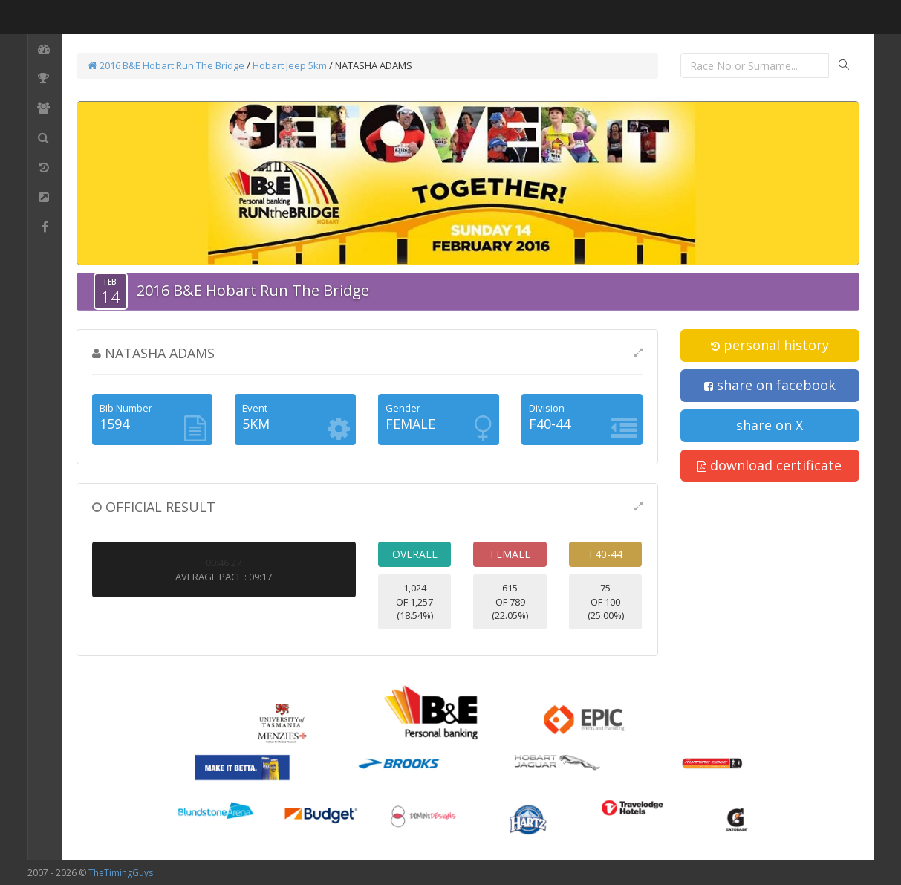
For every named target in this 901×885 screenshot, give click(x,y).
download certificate (769, 465)
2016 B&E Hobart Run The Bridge (166, 65)
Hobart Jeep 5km (290, 65)
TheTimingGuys (120, 872)
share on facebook (770, 385)
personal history (770, 345)
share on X (769, 425)
